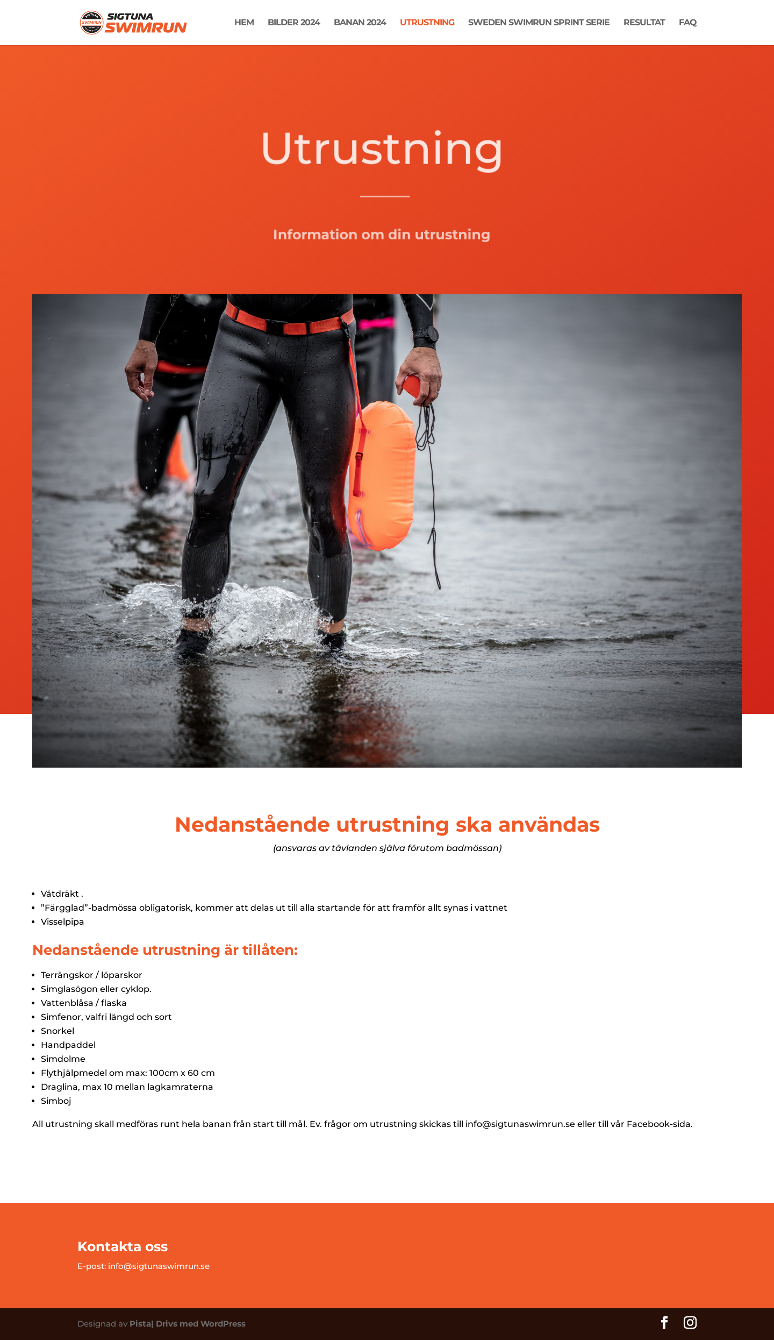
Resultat (644, 23)
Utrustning (427, 23)
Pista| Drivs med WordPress (188, 1323)
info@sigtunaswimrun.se (159, 1266)
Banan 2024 (360, 23)
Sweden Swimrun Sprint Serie (539, 23)
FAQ (688, 23)
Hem (244, 23)
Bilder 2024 (294, 23)
